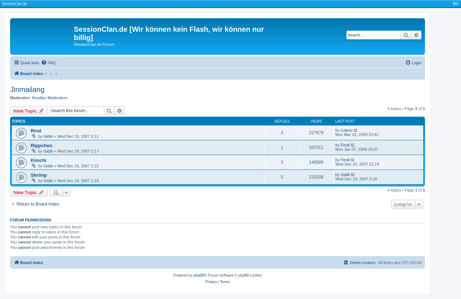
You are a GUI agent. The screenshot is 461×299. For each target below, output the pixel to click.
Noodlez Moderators (50, 98)
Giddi (48, 136)
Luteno (347, 130)
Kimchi (38, 160)
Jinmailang (27, 89)
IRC (456, 4)
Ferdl (345, 145)
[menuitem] (48, 62)
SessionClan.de (14, 4)
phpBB (198, 275)
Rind (36, 130)
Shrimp (39, 175)
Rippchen (41, 145)
